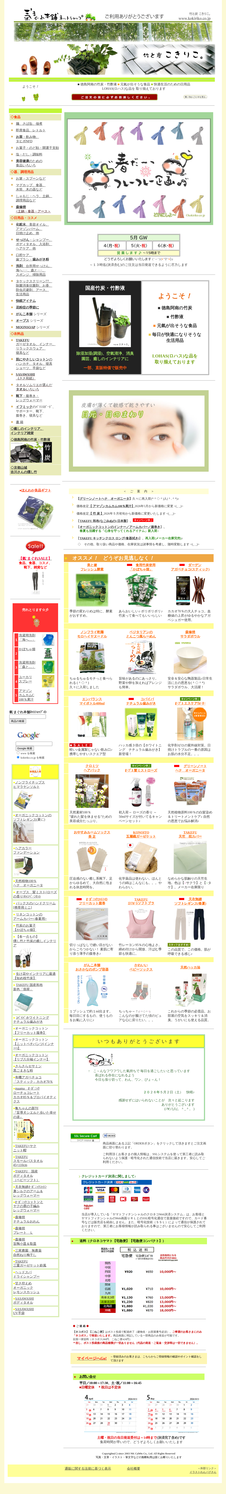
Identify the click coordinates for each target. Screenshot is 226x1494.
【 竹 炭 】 (96, 513)
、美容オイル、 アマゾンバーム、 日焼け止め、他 (32, 229)
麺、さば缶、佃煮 (29, 123)
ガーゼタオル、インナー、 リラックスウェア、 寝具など (36, 348)
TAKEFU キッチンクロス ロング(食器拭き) (109, 538)
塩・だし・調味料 (29, 154)
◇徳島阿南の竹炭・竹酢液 (30, 439)
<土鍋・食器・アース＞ (33, 211)
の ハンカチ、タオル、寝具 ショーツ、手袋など (34, 364)
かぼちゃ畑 (27, 649)
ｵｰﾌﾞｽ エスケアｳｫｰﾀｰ (190, 703)
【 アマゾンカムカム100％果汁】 (112, 506)
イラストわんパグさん (203, 1472)
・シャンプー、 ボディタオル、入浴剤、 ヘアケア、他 (34, 244)
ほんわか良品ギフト (36, 490)
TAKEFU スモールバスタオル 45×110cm (28, 1161)
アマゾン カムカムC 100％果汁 (26, 695)
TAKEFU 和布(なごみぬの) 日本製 (103, 521)
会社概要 (133, 1468)
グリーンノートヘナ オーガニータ (104, 498)
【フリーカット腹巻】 (29, 1032)
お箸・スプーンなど (31, 178)
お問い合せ (87, 1376)
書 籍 (19, 422)
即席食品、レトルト (31, 130)
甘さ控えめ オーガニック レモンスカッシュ (26, 1288)
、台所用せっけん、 (34, 266)
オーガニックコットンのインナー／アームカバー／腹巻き (120, 527)
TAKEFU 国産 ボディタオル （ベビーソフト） (26, 1176)
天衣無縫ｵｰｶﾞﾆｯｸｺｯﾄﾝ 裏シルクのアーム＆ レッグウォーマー (30, 1191)
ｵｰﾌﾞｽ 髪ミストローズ (141, 770)
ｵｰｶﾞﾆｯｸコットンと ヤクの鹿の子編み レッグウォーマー (28, 1206)
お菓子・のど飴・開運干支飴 (37, 148)
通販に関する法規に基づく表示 (88, 1468)
